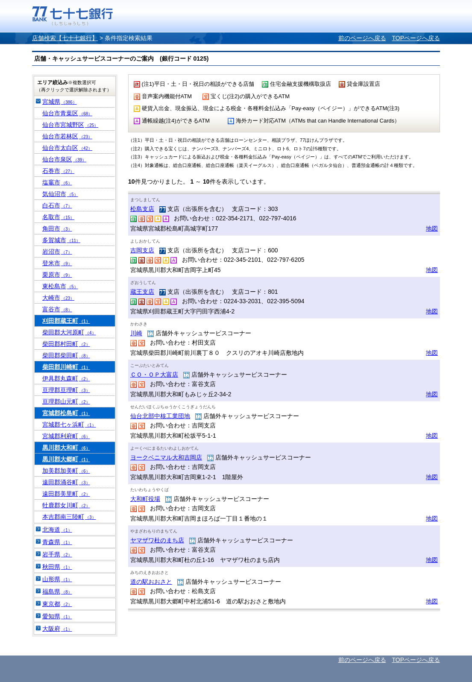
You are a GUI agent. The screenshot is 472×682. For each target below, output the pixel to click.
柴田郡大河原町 (69, 332)
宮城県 (59, 101)
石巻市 (58, 170)
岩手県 (57, 554)
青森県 (57, 542)
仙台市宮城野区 (70, 124)
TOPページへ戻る (416, 38)
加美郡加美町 (66, 470)
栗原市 (57, 274)
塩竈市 (57, 182)
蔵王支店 (142, 291)
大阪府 (57, 628)
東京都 (57, 603)
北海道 (57, 529)
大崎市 (58, 297)
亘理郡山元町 (66, 401)
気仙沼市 (60, 193)
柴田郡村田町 (66, 343)
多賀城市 (61, 240)
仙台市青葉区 (67, 113)
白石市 (57, 205)
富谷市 (57, 309)
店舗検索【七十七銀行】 (65, 38)
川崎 (136, 333)
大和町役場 (145, 498)
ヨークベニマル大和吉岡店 (166, 457)
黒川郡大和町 (66, 447)
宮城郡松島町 (66, 413)
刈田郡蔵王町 (66, 320)
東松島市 (60, 286)
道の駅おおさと (151, 581)
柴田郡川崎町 (66, 366)
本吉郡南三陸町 (69, 516)
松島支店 (142, 208)
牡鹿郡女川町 (66, 505)
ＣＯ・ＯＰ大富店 (154, 374)
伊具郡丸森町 (66, 378)
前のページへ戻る (362, 38)
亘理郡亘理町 (66, 389)
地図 (432, 228)
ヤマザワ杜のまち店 (157, 540)
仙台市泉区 (64, 159)
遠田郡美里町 (66, 493)
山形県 (57, 579)
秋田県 (57, 566)
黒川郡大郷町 (66, 459)
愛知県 (57, 616)
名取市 (58, 217)
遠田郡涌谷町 (66, 482)
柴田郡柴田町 (66, 355)
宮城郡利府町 (66, 436)
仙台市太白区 (67, 147)
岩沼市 (57, 251)
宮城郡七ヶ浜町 (69, 424)
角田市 (57, 228)
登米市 (57, 263)
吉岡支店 (142, 250)
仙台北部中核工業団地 (160, 416)
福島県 (57, 591)
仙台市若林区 (67, 136)
